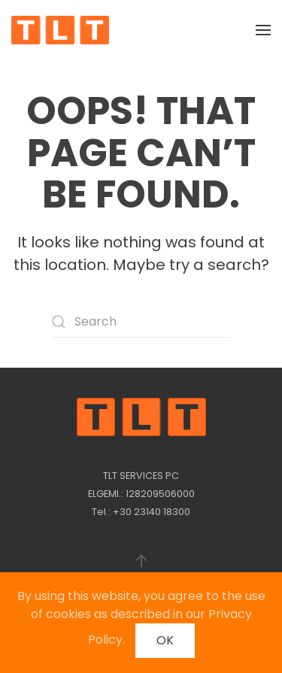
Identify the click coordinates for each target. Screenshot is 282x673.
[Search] (141, 322)
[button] (263, 30)
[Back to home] (60, 30)
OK (165, 640)
